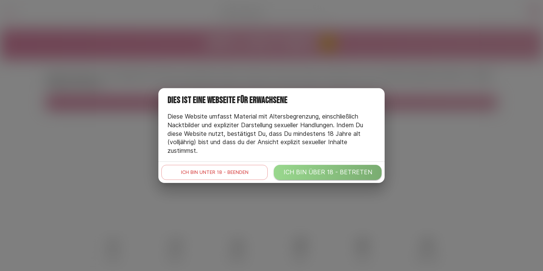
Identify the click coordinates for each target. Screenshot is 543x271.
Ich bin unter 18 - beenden (214, 172)
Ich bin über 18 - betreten (328, 172)
